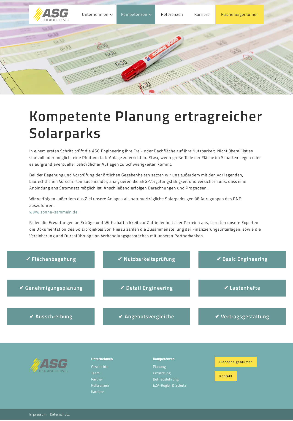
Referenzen (172, 14)
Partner (97, 379)
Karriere (201, 14)
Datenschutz (60, 414)
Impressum (37, 414)
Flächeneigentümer (239, 14)
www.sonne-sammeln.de (53, 212)
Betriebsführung (166, 379)
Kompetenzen (134, 14)
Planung (159, 366)
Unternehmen (95, 14)
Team (95, 373)
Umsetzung (162, 373)
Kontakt (225, 376)
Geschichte (99, 366)
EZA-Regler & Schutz (169, 385)
